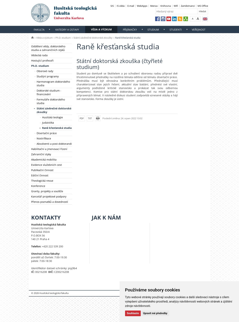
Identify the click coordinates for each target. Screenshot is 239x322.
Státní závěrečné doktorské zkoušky (92, 37)
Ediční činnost (39, 175)
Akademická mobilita (44, 159)
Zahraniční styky (41, 154)
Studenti (176, 29)
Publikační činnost (42, 170)
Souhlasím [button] (133, 313)
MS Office (203, 5)
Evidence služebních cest (46, 165)
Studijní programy (48, 76)
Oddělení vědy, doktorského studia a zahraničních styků (48, 48)
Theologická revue (42, 180)
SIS (112, 5)
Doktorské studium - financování (49, 92)
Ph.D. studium (63, 37)
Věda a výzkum (101, 29)
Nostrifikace (44, 138)
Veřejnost (198, 29)
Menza (154, 5)
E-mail (130, 5)
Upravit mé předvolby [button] (155, 313)
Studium (153, 29)
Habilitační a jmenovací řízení (49, 149)
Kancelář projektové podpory (48, 196)
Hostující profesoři (42, 60)
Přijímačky (130, 29)
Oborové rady (45, 71)
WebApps (142, 5)
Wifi (176, 5)
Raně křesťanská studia (57, 128)
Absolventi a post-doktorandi (54, 143)
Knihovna (165, 5)
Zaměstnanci (188, 5)
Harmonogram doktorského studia (53, 83)
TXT (90, 118)
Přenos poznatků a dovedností (49, 202)
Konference (38, 186)
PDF (82, 118)
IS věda (121, 5)
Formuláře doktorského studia (51, 101)
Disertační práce (47, 133)
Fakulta (39, 29)
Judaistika (48, 122)
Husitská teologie (52, 117)
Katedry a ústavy (67, 29)
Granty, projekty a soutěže (47, 191)
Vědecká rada (39, 55)
